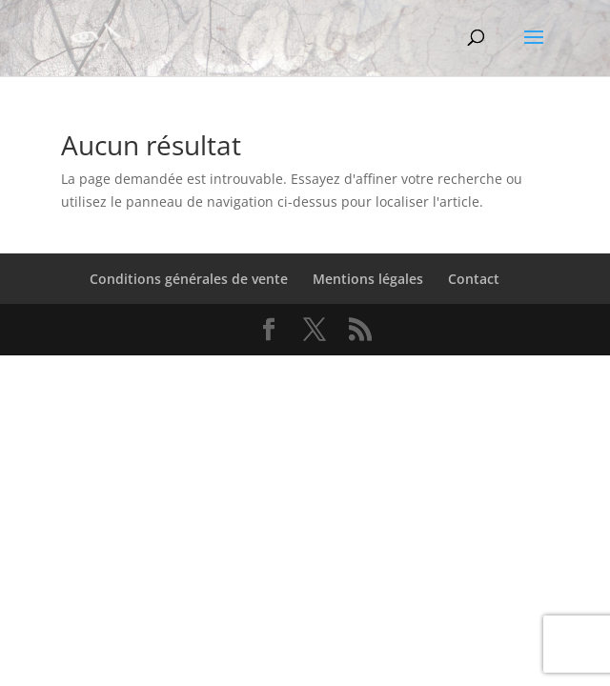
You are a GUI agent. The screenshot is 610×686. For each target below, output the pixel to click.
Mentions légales (368, 279)
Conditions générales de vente (189, 279)
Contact (473, 279)
